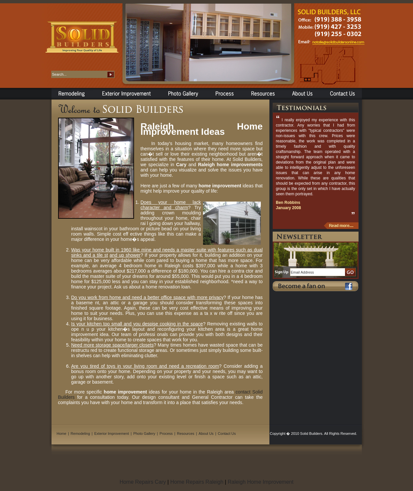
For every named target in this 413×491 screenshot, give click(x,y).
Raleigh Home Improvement (260, 482)
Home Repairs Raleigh (197, 482)
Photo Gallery (144, 433)
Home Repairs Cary (143, 482)
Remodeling (80, 433)
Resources (185, 433)
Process (166, 433)
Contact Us (227, 433)
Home (61, 433)
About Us (206, 433)
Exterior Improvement (111, 433)
